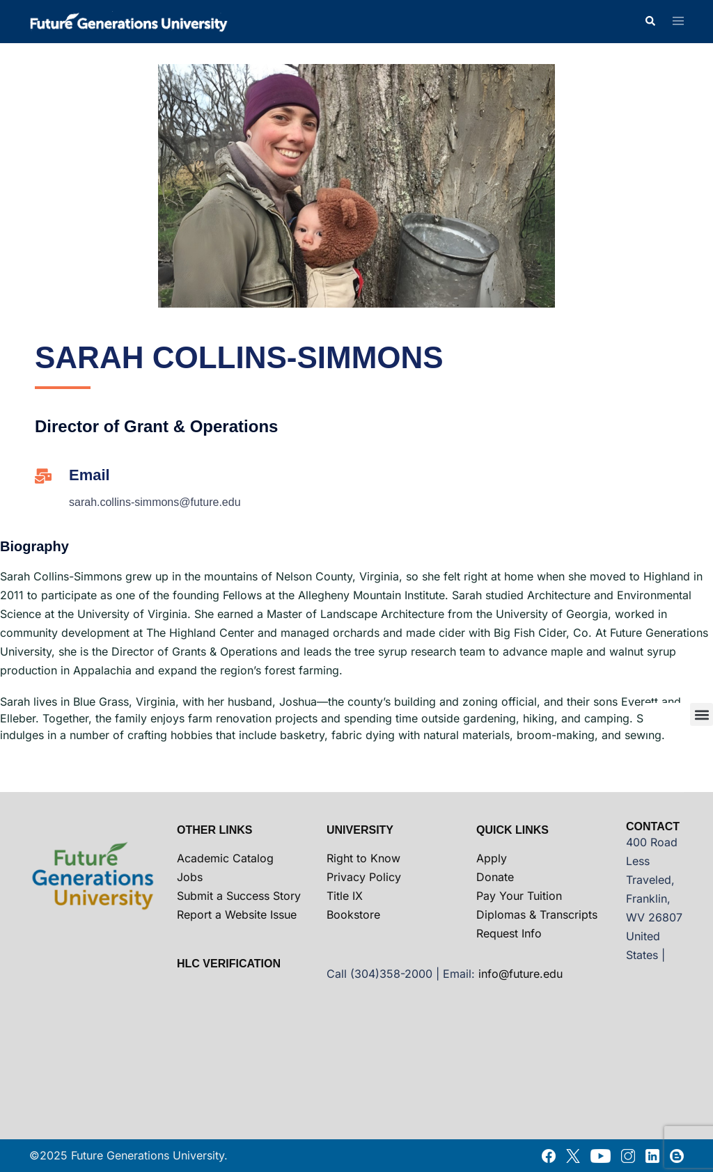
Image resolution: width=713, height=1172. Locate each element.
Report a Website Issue (237, 914)
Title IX (345, 896)
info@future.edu (520, 974)
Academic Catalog (225, 858)
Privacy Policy (364, 877)
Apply (491, 858)
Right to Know (363, 858)
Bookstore (353, 914)
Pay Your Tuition (519, 896)
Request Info (509, 933)
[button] (649, 21)
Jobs (190, 877)
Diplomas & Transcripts (536, 914)
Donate (495, 877)
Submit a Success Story (239, 896)
